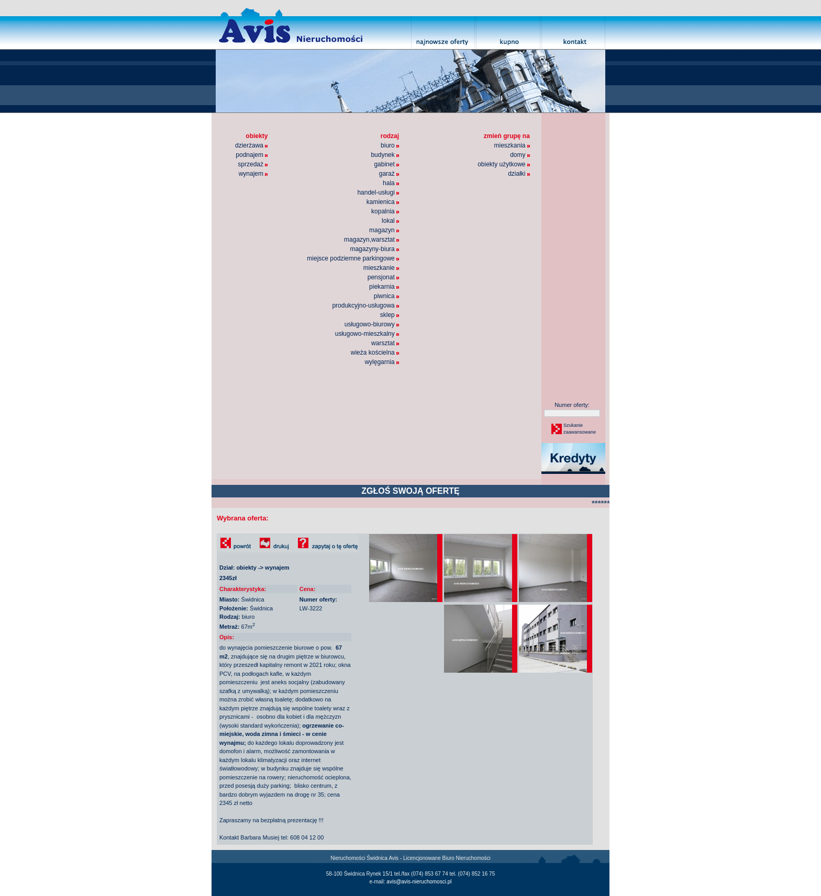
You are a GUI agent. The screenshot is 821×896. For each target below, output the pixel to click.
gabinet (386, 164)
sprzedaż (253, 164)
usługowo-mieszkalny (367, 333)
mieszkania (511, 145)
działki (519, 173)
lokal (390, 220)
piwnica (386, 296)
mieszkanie (381, 267)
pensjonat (383, 277)
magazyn (384, 230)
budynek (385, 154)
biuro (390, 145)
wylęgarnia (381, 362)
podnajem (252, 154)
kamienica (383, 202)
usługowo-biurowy (372, 324)
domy (520, 154)
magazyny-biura (374, 249)
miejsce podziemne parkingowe (353, 258)
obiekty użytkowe (504, 164)
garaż (389, 173)
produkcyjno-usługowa (365, 305)
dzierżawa (251, 145)
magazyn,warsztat (371, 239)
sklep (389, 315)
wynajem (253, 173)
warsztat (385, 343)
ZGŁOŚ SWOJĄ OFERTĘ (410, 490)
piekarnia (384, 286)
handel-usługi (378, 192)
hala (391, 183)
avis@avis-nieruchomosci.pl (418, 881)
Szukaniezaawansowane (579, 429)
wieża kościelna (375, 352)
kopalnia (385, 211)
